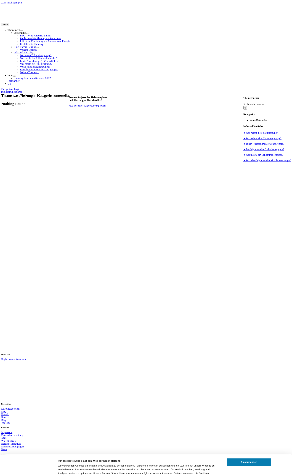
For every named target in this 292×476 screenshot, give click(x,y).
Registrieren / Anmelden (13, 359)
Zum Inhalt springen (11, 2)
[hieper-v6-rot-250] (20, 401)
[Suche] (245, 107)
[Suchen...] (270, 104)
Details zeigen (66, 439)
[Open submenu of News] (14, 76)
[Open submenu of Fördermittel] (27, 33)
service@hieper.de (10, 458)
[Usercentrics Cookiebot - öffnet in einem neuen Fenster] (37, 439)
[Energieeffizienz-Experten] (32, 327)
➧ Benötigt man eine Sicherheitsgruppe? (263, 149)
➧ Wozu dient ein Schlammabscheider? (263, 154)
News (4, 449)
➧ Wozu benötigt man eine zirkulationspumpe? (267, 160)
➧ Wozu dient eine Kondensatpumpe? (262, 138)
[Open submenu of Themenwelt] (21, 30)
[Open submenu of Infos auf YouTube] (33, 53)
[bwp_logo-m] (52, 352)
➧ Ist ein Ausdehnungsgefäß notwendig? (263, 143)
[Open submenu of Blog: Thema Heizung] (37, 47)
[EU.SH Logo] (146, 300)
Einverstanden (249, 412)
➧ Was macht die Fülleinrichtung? (260, 132)
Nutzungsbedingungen (12, 446)
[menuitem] (9, 83)
